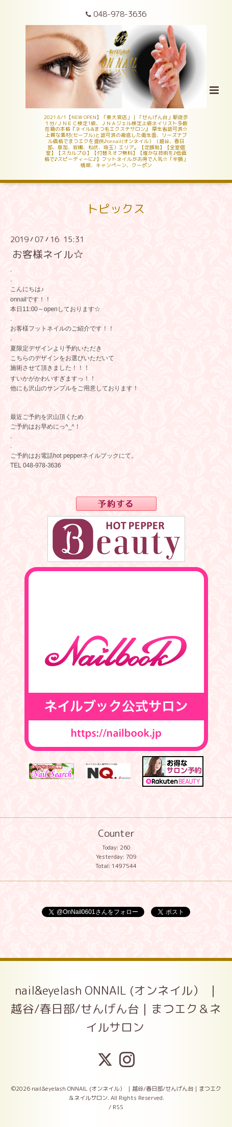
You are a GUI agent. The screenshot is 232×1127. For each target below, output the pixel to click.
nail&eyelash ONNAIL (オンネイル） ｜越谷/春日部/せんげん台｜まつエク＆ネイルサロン (116, 1008)
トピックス (116, 209)
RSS (118, 1107)
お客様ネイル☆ (48, 254)
